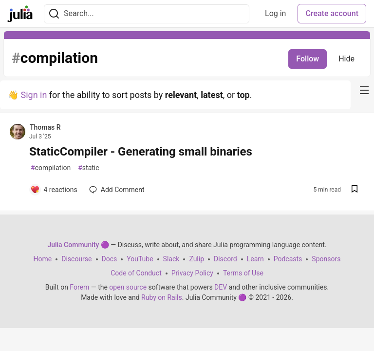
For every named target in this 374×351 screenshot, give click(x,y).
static (88, 168)
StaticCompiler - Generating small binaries (140, 151)
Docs (109, 259)
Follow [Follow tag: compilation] (307, 58)
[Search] (54, 14)
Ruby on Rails (161, 297)
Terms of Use (243, 273)
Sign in (33, 95)
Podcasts (288, 259)
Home (43, 259)
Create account (331, 13)
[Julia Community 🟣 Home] (20, 13)
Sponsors (326, 259)
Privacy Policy (192, 273)
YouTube (140, 259)
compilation (51, 168)
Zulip (196, 259)
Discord (225, 259)
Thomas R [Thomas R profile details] (45, 127)
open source (128, 287)
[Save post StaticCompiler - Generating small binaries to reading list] (354, 190)
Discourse (76, 259)
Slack (171, 259)
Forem (79, 287)
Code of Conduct (136, 273)
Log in (275, 13)
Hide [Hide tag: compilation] (346, 58)
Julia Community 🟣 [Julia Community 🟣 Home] (78, 245)
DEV (220, 287)
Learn (255, 259)
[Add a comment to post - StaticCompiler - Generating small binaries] (53, 189)
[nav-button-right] (364, 90)
